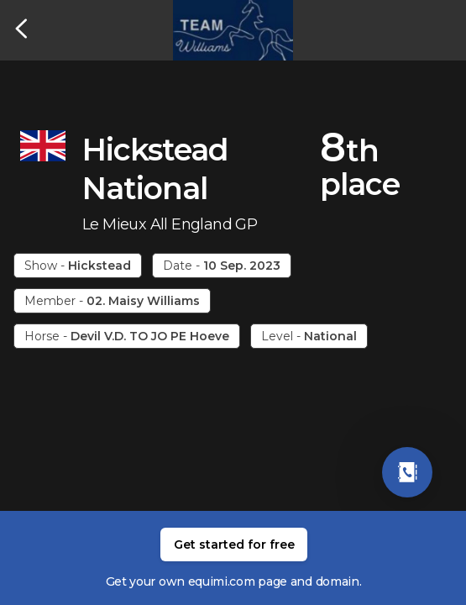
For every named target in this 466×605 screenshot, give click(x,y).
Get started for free (234, 544)
